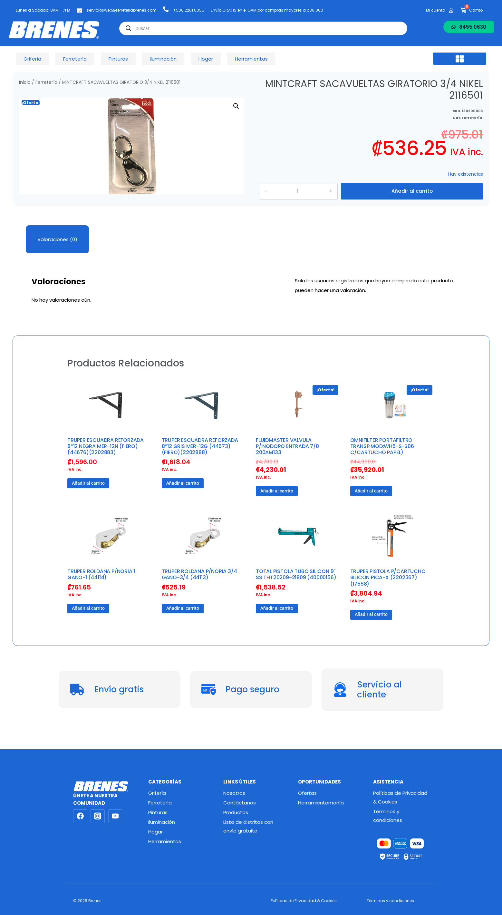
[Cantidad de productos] (309, 199)
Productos (235, 812)
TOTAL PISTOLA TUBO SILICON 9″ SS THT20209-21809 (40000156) (296, 590)
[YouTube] (115, 816)
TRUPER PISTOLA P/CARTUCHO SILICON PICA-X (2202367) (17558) (388, 593)
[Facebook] (80, 816)
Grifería (157, 793)
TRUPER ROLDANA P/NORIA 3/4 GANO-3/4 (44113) (199, 590)
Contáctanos (239, 802)
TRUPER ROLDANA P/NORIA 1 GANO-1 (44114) (101, 590)
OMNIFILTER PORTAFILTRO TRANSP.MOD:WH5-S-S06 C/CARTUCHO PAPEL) (382, 462)
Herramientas (164, 841)
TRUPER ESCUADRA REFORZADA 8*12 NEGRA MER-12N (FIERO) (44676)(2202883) (105, 462)
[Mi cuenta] (451, 10)
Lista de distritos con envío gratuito (248, 826)
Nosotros (234, 793)
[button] (459, 59)
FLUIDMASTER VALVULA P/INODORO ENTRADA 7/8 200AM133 (287, 462)
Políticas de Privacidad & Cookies (400, 797)
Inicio (25, 82)
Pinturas (158, 812)
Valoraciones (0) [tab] (57, 255)
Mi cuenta (435, 10)
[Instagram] (98, 816)
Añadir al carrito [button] (88, 498)
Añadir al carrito (412, 199)
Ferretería (46, 82)
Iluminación (161, 822)
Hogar (155, 831)
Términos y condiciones (387, 815)
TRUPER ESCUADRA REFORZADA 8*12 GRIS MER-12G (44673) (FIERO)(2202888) (200, 462)
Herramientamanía (321, 802)
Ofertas (307, 793)
